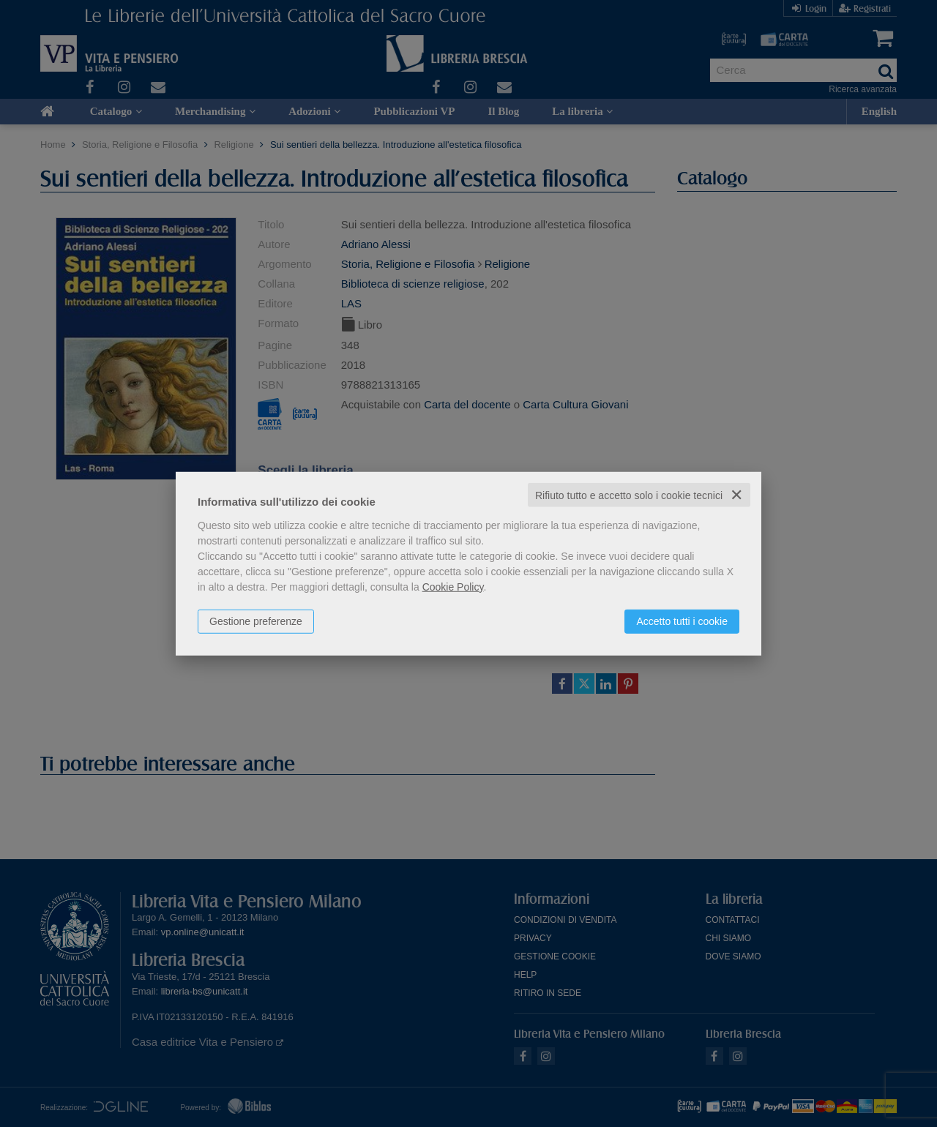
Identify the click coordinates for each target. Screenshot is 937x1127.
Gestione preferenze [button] (255, 620)
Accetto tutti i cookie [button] (682, 620)
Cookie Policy (453, 586)
